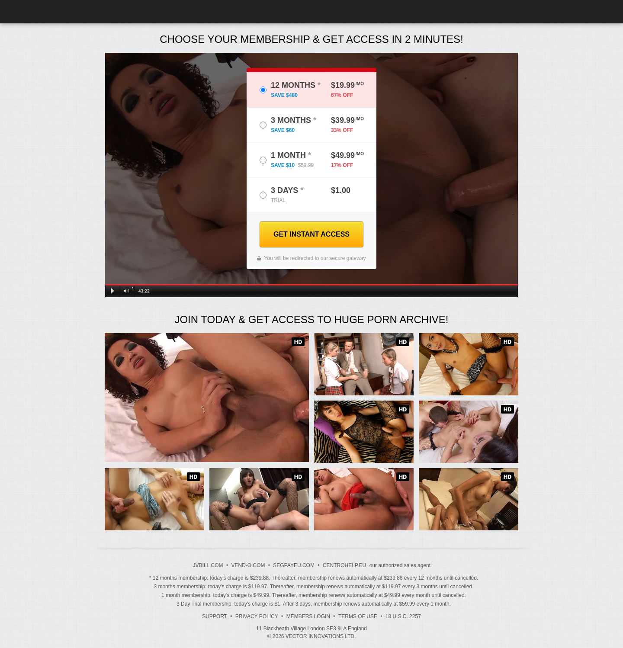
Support (214, 616)
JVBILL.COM (208, 565)
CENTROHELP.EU (344, 565)
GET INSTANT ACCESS (311, 234)
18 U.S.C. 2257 (403, 616)
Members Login (308, 616)
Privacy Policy (256, 616)
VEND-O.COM (248, 565)
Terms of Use (357, 616)
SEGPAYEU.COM (294, 565)
